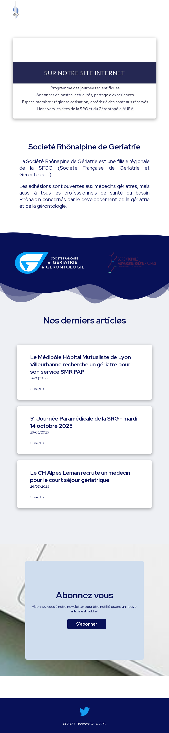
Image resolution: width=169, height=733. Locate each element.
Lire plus (38, 389)
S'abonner (86, 624)
